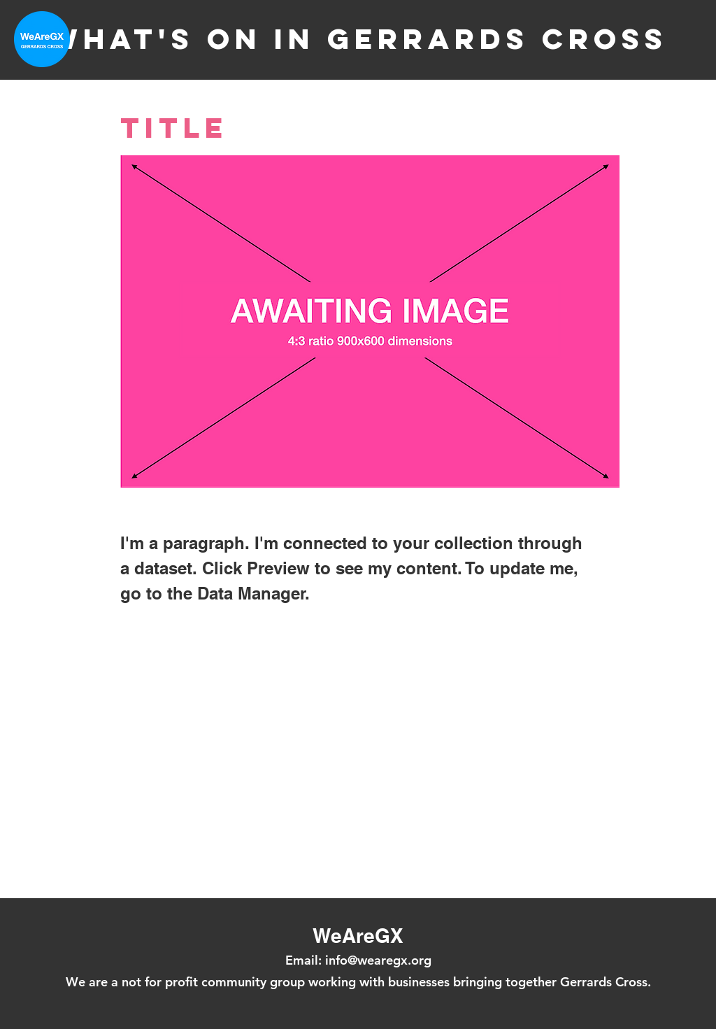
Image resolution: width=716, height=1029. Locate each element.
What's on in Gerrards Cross (358, 39)
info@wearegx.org (378, 960)
